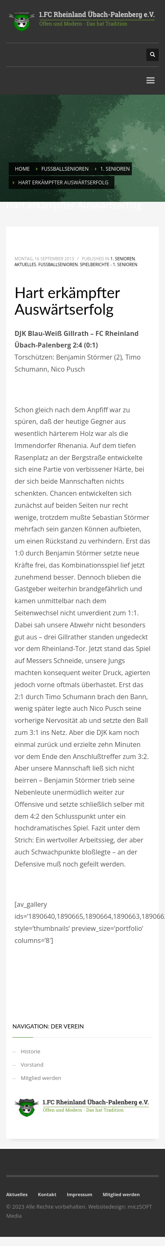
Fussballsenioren (58, 264)
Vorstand (32, 1064)
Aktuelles (25, 264)
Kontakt (47, 1194)
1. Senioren (122, 259)
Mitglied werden (41, 1078)
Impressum (79, 1194)
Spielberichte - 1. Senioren (109, 264)
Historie (30, 1051)
